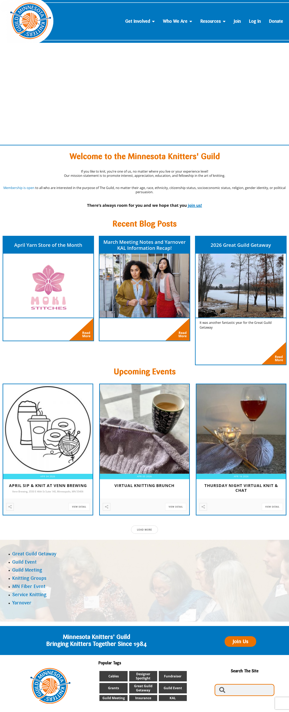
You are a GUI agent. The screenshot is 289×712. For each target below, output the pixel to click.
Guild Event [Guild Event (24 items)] (173, 690)
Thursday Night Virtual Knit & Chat (241, 490)
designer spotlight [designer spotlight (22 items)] (143, 678)
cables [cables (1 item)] (113, 678)
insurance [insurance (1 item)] (143, 700)
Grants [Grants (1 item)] (113, 690)
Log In (255, 21)
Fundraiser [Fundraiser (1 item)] (172, 678)
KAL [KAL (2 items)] (173, 700)
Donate (276, 21)
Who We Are (177, 21)
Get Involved (140, 21)
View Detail (79, 508)
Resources (213, 21)
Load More (144, 531)
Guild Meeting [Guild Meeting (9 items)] (113, 700)
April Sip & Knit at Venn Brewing (48, 487)
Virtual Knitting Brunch (144, 487)
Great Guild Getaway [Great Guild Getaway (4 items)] (143, 690)
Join (237, 21)
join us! (195, 205)
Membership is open (18, 188)
